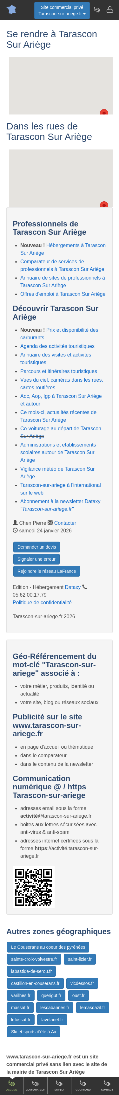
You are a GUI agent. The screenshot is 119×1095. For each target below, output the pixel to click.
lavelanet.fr (52, 1019)
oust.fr (78, 995)
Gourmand (83, 1085)
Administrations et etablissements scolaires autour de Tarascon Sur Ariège (58, 452)
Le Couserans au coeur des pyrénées (48, 947)
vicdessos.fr (82, 983)
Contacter (65, 523)
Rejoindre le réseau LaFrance (46, 571)
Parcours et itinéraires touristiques (58, 371)
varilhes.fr (20, 995)
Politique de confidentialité (42, 602)
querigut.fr (51, 995)
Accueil (11, 1085)
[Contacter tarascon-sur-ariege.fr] (109, 9)
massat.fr (20, 1007)
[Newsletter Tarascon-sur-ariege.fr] (96, 9)
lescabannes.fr (54, 1007)
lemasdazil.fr (92, 1007)
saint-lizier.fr (80, 959)
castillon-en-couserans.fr (35, 983)
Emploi (59, 1085)
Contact (107, 1085)
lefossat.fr (20, 1019)
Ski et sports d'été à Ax (33, 1031)
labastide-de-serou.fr (31, 971)
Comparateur (35, 1085)
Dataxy (73, 587)
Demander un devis (36, 547)
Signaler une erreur (36, 559)
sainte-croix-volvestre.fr (34, 959)
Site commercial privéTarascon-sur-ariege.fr (62, 10)
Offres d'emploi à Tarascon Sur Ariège (62, 294)
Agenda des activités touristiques (57, 346)
